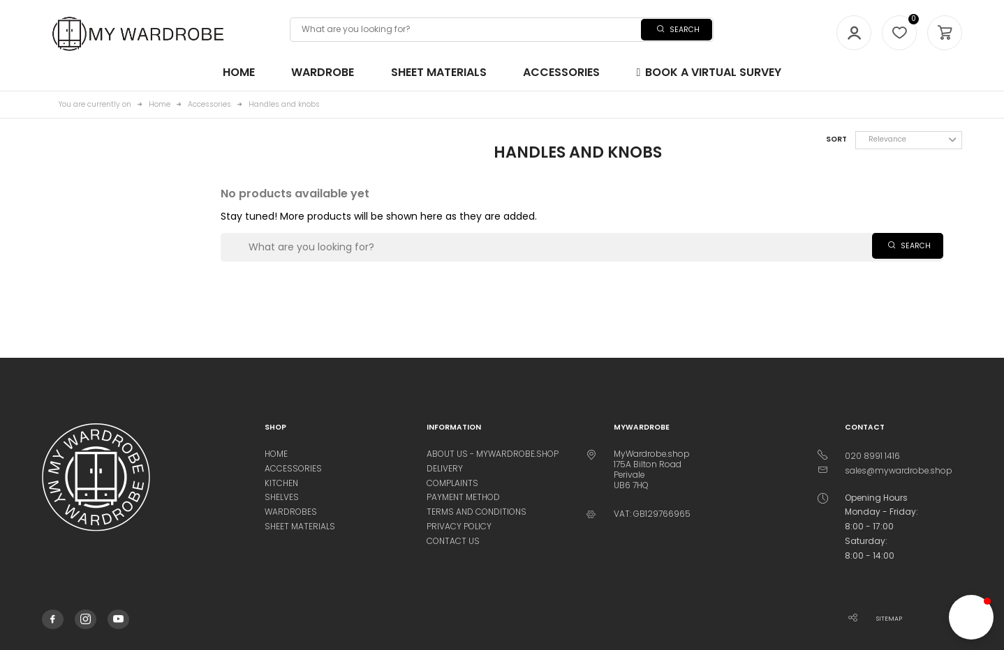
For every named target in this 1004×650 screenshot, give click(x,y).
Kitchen (281, 483)
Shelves (282, 497)
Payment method (463, 497)
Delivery (445, 468)
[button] (971, 617)
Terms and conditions (476, 511)
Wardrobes (291, 511)
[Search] (501, 29)
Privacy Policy (459, 526)
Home (276, 454)
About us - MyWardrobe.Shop (493, 454)
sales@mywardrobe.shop (898, 470)
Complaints (452, 483)
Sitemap (889, 618)
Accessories (293, 468)
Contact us (453, 541)
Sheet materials (300, 526)
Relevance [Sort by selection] (913, 139)
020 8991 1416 (872, 456)
